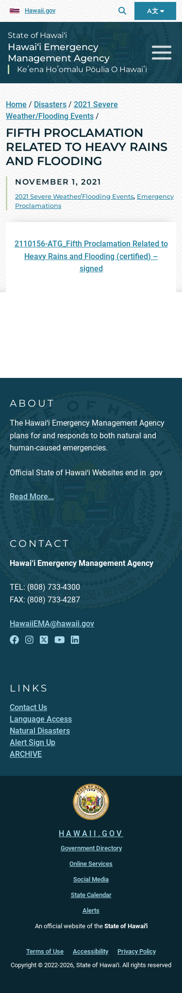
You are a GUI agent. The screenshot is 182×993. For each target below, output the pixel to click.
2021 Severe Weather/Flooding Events (74, 196)
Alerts (91, 910)
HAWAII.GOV (91, 833)
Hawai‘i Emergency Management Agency (59, 52)
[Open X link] (44, 640)
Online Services (91, 863)
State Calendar (91, 895)
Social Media (91, 879)
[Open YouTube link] (59, 640)
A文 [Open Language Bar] (155, 11)
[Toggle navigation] (161, 52)
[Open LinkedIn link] (75, 640)
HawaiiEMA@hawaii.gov (52, 623)
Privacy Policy (136, 951)
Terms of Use (45, 951)
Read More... (32, 496)
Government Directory (91, 848)
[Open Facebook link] (14, 640)
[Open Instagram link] (29, 640)
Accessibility (90, 951)
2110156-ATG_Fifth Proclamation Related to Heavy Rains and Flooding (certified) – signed (91, 256)
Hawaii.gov (40, 10)
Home (16, 104)
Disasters (50, 104)
